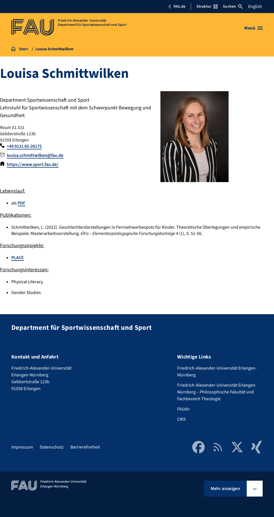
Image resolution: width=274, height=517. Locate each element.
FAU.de (177, 6)
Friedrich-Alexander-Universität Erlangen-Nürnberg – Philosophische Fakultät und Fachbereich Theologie (217, 392)
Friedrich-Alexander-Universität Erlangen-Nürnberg (217, 371)
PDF (21, 203)
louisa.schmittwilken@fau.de (35, 155)
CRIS (181, 419)
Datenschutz (52, 447)
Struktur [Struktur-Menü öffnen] (206, 6)
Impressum (22, 447)
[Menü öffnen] (253, 28)
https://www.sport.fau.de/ (32, 164)
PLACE (17, 258)
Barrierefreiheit (85, 447)
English (255, 6)
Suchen (233, 6)
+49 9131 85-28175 (24, 146)
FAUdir (183, 409)
